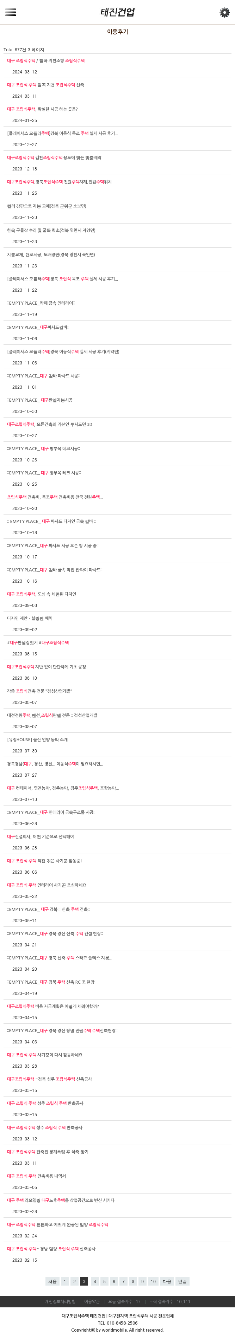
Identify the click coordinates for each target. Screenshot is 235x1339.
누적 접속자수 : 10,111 (169, 1302)
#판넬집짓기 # (38, 643)
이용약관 (92, 1302)
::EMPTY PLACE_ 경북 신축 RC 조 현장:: (52, 982)
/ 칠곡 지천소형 (46, 61)
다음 (167, 1281)
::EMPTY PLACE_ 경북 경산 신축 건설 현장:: (55, 934)
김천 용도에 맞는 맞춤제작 (54, 158)
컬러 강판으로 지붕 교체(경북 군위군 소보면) (46, 206)
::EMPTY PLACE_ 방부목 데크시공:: (43, 449)
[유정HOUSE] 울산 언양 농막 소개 (37, 740)
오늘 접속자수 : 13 (124, 1302)
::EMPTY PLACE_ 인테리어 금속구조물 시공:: (51, 812)
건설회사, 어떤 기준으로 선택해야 (40, 837)
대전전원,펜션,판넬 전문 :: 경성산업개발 (52, 715)
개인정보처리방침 (60, 1302)
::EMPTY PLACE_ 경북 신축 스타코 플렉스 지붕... (59, 958)
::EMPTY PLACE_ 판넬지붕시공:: (41, 400)
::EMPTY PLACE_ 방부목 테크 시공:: (44, 473)
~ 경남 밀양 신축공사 (51, 1249)
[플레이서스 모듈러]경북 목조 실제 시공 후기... (62, 279)
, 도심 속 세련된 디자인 (41, 594)
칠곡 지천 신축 (45, 85)
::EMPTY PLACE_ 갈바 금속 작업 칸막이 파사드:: (55, 570)
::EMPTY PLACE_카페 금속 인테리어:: (41, 303)
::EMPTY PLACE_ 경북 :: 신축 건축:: (48, 909)
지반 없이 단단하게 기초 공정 (46, 667)
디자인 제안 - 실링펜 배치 (29, 618)
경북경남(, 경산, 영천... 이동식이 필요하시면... (55, 764)
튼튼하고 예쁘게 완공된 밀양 (57, 1225)
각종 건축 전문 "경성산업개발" (39, 691)
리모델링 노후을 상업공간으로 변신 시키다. (61, 1200)
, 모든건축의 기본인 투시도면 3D (49, 424)
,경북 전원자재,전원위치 (59, 182)
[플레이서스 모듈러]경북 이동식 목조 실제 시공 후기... (62, 133)
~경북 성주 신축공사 (49, 1079)
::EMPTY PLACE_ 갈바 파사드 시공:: (43, 376)
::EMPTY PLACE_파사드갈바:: (38, 327)
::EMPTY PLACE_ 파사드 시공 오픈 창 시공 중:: (53, 546)
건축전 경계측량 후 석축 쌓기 (47, 1152)
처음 (52, 1281)
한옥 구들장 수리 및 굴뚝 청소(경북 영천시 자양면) (51, 230)
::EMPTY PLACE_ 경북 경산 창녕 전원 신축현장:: (62, 1031)
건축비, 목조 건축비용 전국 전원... (55, 497)
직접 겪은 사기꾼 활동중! (44, 861)
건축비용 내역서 (36, 1176)
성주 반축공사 (45, 1103)
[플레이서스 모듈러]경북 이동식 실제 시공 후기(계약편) (63, 352)
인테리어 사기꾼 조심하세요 (46, 885)
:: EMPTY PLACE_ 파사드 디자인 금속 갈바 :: (51, 521)
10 (153, 1281)
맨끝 (182, 1281)
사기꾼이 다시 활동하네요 (44, 1055)
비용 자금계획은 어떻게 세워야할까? (53, 1006)
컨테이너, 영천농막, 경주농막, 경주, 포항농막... (63, 788)
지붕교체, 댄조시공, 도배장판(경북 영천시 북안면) (51, 255)
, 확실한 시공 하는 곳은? (42, 109)
